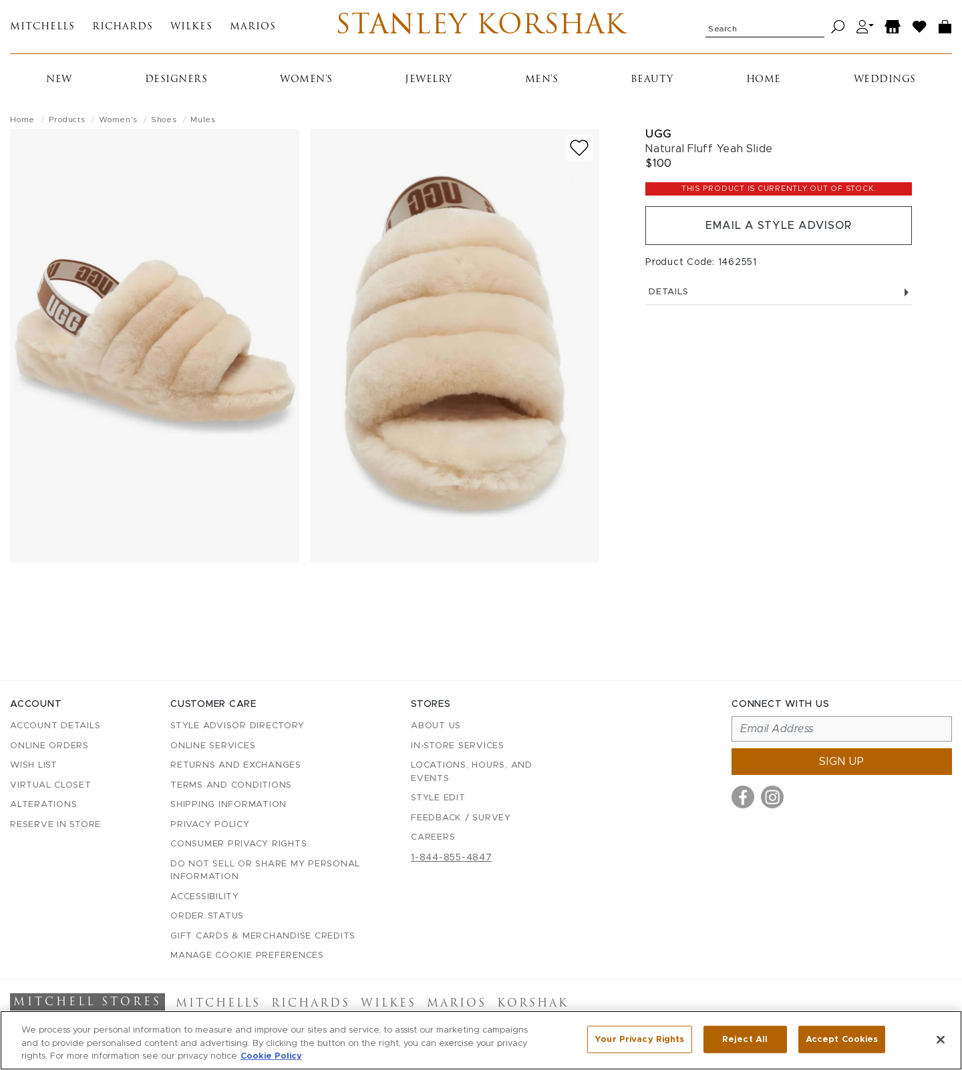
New (59, 80)
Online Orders (49, 746)
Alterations (43, 804)
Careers (433, 837)
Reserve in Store (55, 824)
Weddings (885, 80)
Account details (55, 726)
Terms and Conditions (231, 785)
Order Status (207, 916)
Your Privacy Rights (639, 1039)
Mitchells (42, 27)
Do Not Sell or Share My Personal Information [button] (265, 871)
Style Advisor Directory (237, 726)
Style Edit (438, 798)
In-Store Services (457, 746)
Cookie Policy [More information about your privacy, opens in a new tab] (271, 1056)
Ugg (658, 134)
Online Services (212, 746)
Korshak (533, 1004)
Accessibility (204, 896)
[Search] (838, 27)
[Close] (940, 1039)
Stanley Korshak (480, 26)
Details (779, 292)
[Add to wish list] (579, 148)
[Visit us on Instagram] (772, 797)
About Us (436, 726)
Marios (253, 27)
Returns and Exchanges (235, 765)
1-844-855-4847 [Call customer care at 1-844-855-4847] (451, 857)
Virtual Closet (51, 785)
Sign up (841, 761)
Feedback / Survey (461, 818)
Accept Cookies (842, 1039)
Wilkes (191, 27)
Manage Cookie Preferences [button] (247, 955)
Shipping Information (228, 804)
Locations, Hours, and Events (471, 772)
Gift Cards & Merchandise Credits (262, 936)
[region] (481, 1040)
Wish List (33, 765)
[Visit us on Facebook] (743, 797)
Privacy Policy (210, 824)
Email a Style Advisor (778, 225)
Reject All (745, 1039)
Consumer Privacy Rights (238, 844)
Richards (122, 27)
